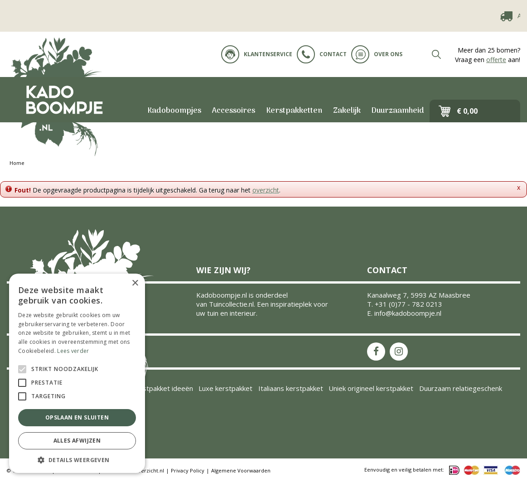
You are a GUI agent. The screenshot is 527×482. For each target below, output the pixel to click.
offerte (496, 59)
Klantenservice (256, 54)
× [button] (134, 283)
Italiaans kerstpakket (290, 388)
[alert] (77, 373)
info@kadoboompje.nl (407, 313)
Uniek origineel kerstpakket (371, 388)
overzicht (265, 190)
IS (399, 351)
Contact (322, 54)
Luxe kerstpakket (225, 388)
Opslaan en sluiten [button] (77, 417)
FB (376, 351)
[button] (77, 459)
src (436, 54)
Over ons (376, 54)
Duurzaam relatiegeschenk (460, 388)
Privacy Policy (187, 470)
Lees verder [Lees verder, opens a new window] (73, 351)
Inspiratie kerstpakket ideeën (147, 388)
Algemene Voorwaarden (241, 470)
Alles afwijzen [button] (77, 440)
